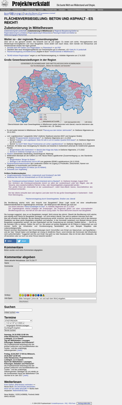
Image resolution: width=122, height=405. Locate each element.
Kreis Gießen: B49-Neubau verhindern (18, 385)
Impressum (60, 403)
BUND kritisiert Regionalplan (18, 56)
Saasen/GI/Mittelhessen (76, 10)
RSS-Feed (72, 403)
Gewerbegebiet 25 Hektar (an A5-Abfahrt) (30, 167)
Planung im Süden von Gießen (64, 33)
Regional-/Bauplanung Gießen (66, 31)
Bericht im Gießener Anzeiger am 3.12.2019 (26, 152)
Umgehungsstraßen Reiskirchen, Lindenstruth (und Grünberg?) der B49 (34, 175)
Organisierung (30, 10)
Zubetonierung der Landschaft (15, 31)
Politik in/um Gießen (30, 13)
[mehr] (19, 350)
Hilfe (17, 313)
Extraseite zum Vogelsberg (17, 169)
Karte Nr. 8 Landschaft (77, 50)
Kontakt (53, 403)
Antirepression (18, 10)
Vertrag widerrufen (84, 403)
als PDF (58, 48)
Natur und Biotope (17, 15)
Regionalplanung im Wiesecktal (39, 33)
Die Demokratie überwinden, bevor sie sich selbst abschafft (19, 388)
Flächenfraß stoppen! (47, 13)
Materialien (91, 10)
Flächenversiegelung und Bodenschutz (21, 52)
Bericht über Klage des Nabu (47, 150)
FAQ (66, 403)
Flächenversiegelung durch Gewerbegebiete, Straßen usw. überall (50, 199)
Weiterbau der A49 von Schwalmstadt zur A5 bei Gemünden (29, 177)
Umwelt (40, 10)
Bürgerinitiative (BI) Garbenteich (22, 150)
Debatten (62, 10)
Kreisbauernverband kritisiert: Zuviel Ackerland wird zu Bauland (35, 181)
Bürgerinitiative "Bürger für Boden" (22, 160)
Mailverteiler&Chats (20, 391)
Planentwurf (47, 48)
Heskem (10, 154)
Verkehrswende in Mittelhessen (61, 52)
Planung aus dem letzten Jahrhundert (57, 130)
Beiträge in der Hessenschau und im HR (25, 162)
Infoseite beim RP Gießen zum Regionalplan (23, 48)
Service (100, 10)
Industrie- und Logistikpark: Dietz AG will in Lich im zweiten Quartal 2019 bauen (45, 140)
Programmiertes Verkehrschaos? (28, 138)
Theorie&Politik (51, 10)
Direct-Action (6, 10)
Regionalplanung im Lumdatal (15, 33)
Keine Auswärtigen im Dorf (34, 207)
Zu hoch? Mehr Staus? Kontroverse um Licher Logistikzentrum (39, 144)
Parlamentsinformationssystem (18, 164)
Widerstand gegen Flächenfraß (15, 35)
